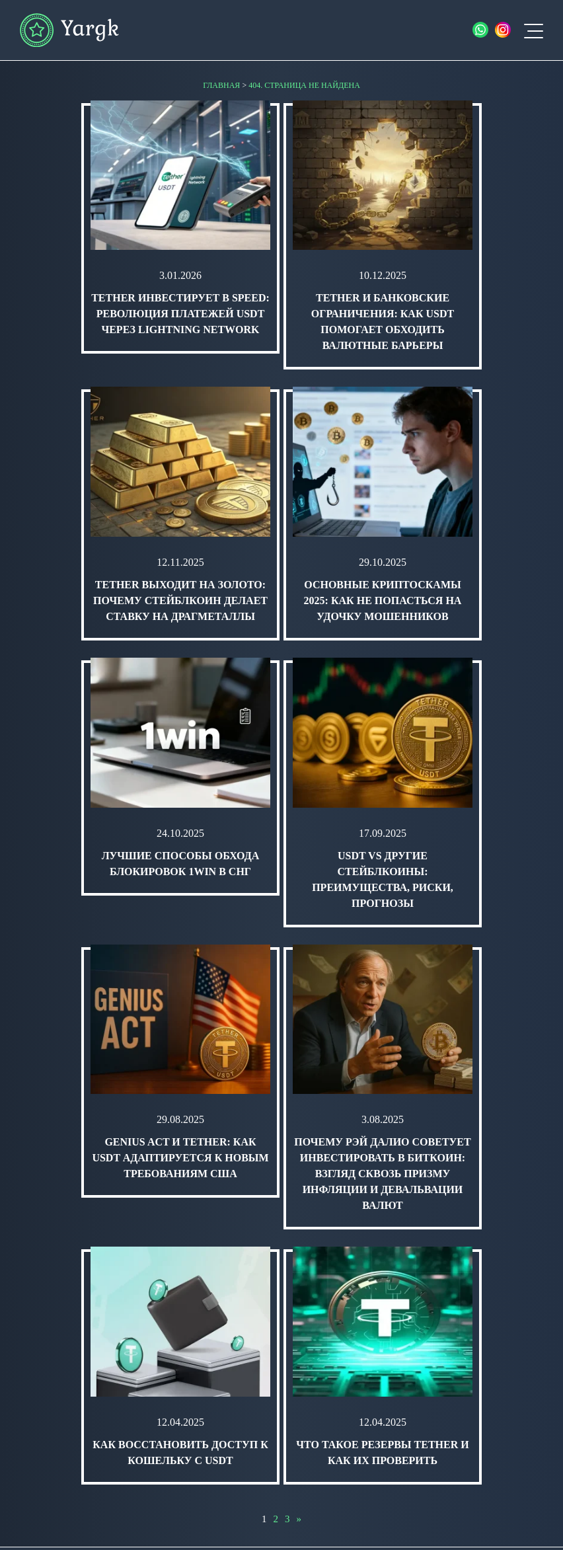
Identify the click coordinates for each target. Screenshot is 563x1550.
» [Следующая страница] (299, 1519)
